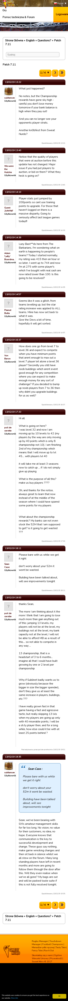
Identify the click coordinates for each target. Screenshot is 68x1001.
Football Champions (52, 944)
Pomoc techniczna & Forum (18, 17)
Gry (4, 10)
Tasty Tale (61, 947)
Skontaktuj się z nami (42, 955)
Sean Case (6, 566)
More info (14, 998)
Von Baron (7, 357)
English (30, 40)
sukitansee (9, 97)
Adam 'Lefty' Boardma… (9, 256)
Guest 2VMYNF (8, 209)
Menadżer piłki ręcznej (43, 947)
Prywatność (56, 958)
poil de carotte (7, 429)
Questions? (44, 40)
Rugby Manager (40, 941)
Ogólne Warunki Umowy (47, 957)
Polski (59, 3)
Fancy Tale (37, 950)
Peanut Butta (7, 312)
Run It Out (49, 950)
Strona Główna (14, 40)
